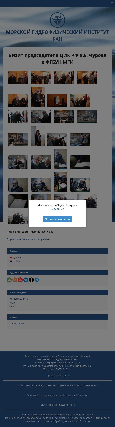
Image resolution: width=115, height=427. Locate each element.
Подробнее (57, 209)
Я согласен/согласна (57, 219)
